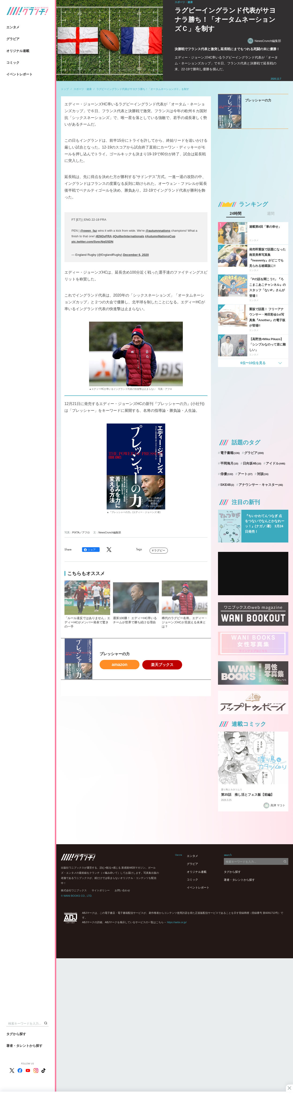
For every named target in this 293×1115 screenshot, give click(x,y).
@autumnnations (158, 230)
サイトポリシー (101, 890)
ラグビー (159, 550)
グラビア (12, 39)
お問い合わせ (122, 890)
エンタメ (12, 27)
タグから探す (16, 1034)
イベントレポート (19, 74)
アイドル (275, 463)
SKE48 (227, 485)
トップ (65, 89)
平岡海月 (229, 463)
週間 (270, 214)
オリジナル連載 (17, 51)
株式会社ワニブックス (74, 890)
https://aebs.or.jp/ (177, 922)
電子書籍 (230, 453)
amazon (119, 664)
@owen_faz (88, 230)
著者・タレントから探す (24, 1046)
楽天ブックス (162, 665)
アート (245, 474)
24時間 (235, 214)
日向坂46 (252, 463)
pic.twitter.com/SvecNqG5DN (92, 241)
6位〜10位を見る (253, 363)
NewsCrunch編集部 (264, 41)
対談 (263, 474)
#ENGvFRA (104, 236)
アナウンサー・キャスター (261, 485)
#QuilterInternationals (128, 236)
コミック (12, 62)
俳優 (226, 474)
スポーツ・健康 (83, 89)
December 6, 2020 (136, 254)
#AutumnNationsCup (160, 236)
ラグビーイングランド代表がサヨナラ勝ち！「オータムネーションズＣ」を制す (142, 89)
